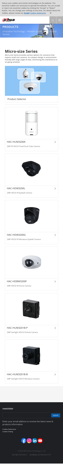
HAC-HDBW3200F (17, 281)
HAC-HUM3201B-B (17, 374)
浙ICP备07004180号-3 (19, 456)
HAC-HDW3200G (16, 235)
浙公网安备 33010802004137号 (40, 456)
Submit (54, 415)
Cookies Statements (38, 13)
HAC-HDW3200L (16, 188)
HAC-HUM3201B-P (17, 328)
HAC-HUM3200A (16, 142)
